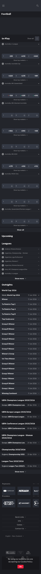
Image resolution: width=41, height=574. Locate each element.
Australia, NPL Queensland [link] (13, 83)
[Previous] (34, 484)
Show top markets (20, 60)
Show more (20, 278)
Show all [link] (30, 38)
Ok (20, 567)
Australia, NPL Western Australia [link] (15, 103)
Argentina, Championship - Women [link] (16, 253)
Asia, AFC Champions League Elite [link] (16, 269)
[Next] (38, 484)
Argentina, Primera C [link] (11, 261)
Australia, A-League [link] (11, 44)
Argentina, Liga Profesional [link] (14, 257)
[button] (20, 44)
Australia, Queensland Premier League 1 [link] (18, 209)
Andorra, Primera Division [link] (13, 249)
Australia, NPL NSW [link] (11, 154)
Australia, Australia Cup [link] (12, 64)
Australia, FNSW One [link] (11, 174)
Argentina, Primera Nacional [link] (14, 265)
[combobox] (13, 536)
